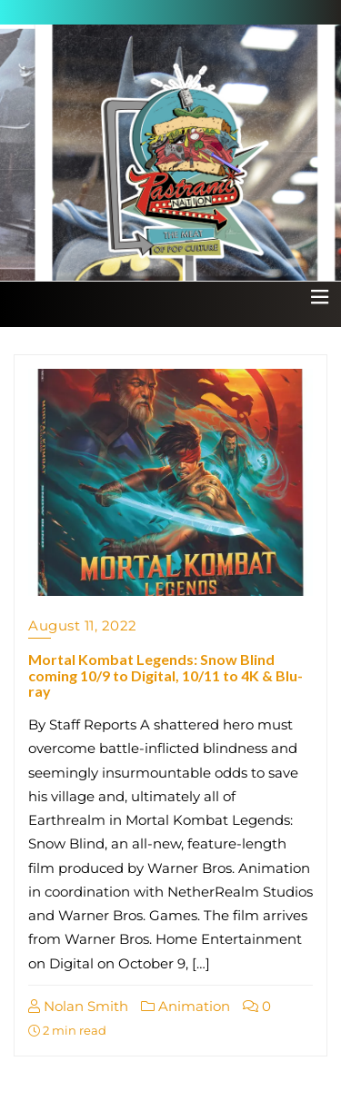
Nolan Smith (78, 1006)
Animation (185, 1006)
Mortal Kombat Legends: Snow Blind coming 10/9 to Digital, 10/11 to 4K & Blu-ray (165, 674)
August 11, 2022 (82, 625)
